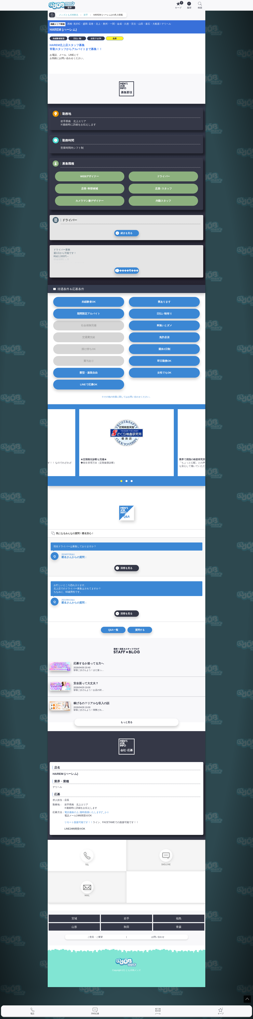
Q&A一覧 (113, 630)
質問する (140, 630)
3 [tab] (132, 481)
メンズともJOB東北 (68, 15)
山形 (74, 926)
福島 (178, 918)
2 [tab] (126, 481)
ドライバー (163, 176)
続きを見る (126, 233)
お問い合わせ (157, 937)
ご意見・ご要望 (95, 937)
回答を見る (126, 568)
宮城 (74, 918)
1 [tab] (121, 481)
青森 (178, 926)
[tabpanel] (126, 442)
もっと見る (126, 722)
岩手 (86, 15)
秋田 (126, 926)
